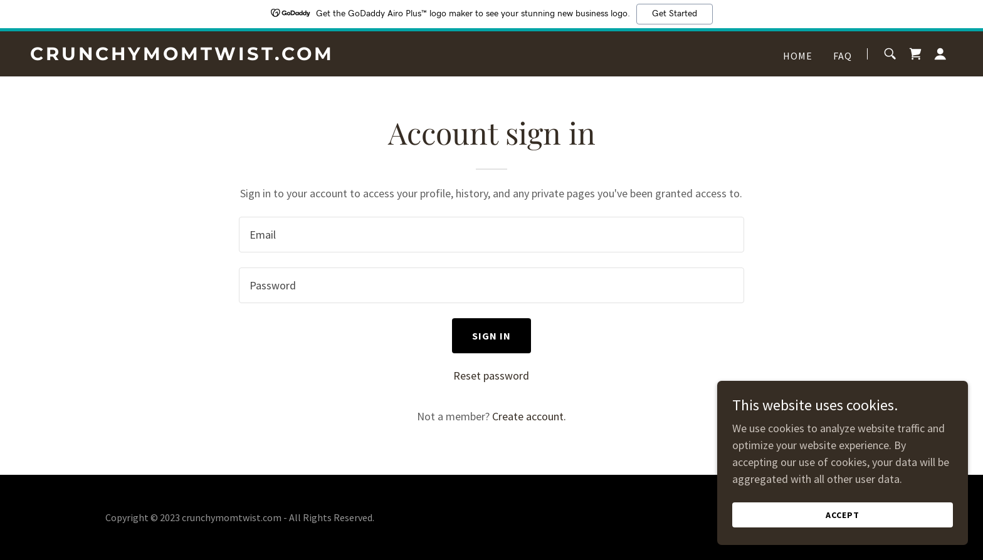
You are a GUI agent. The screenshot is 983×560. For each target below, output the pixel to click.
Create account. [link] (529, 416)
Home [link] (798, 55)
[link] (191, 56)
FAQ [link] (842, 55)
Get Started (674, 13)
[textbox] (491, 234)
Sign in (492, 335)
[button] (940, 53)
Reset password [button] (491, 375)
